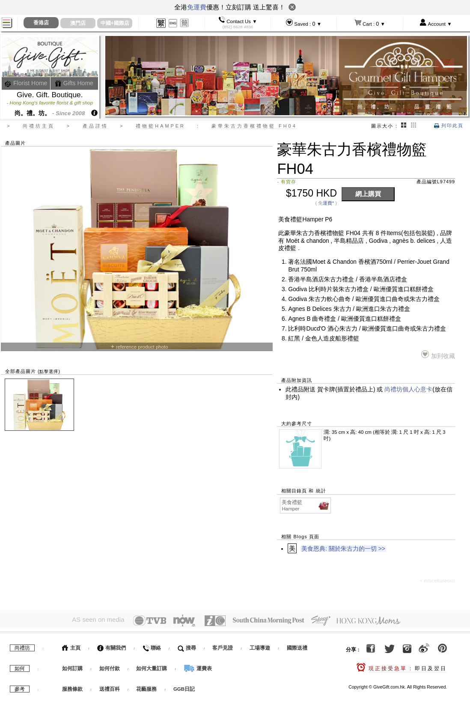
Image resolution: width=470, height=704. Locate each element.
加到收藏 (438, 354)
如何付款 (110, 666)
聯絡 (152, 645)
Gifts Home (74, 83)
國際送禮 (297, 645)
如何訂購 (72, 666)
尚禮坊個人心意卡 (408, 389)
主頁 (71, 645)
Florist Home (26, 83)
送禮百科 (109, 686)
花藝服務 (146, 686)
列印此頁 (449, 125)
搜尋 (187, 645)
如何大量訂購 (152, 666)
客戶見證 (222, 645)
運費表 (198, 666)
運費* (328, 203)
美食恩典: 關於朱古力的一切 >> (343, 549)
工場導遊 (260, 645)
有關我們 (111, 645)
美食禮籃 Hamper (306, 505)
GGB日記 (184, 686)
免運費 (196, 7)
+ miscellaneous (437, 580)
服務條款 (72, 686)
